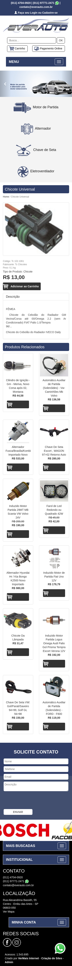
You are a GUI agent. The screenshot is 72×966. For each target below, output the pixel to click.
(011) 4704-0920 (21, 2)
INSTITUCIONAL (19, 860)
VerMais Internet (28, 958)
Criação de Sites (51, 958)
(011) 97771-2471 (43, 2)
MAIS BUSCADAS (20, 846)
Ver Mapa (8, 911)
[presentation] (29, 800)
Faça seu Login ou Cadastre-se (36, 12)
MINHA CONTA (24, 922)
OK (61, 40)
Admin (9, 962)
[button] (5, 84)
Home (6, 196)
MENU (14, 62)
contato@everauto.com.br (18, 885)
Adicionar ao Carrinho (25, 286)
